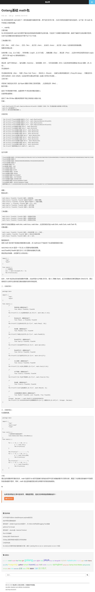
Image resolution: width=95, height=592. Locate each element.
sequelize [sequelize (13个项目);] (49, 565)
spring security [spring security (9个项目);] (86, 565)
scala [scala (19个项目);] (44, 565)
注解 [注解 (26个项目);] (36, 568)
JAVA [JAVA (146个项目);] (46, 560)
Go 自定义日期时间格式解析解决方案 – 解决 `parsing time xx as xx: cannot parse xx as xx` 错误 (31, 546)
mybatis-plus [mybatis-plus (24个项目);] (71, 561)
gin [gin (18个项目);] (23, 560)
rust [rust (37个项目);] (40, 565)
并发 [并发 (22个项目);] (28, 568)
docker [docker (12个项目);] (6, 560)
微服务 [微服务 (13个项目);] (32, 568)
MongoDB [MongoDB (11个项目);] (57, 560)
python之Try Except (9, 527)
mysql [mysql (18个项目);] (79, 560)
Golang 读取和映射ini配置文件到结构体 (14, 539)
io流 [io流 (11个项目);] (42, 560)
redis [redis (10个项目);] (37, 565)
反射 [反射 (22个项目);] (20, 568)
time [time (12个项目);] (9, 568)
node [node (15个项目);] (86, 560)
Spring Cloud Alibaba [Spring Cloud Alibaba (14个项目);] (75, 565)
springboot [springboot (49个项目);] (57, 564)
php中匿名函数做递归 (9, 520)
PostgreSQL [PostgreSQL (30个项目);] (13, 565)
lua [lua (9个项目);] (53, 560)
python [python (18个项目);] (20, 565)
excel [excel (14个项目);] (10, 560)
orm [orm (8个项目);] (4, 564)
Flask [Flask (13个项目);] (20, 560)
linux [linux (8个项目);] (51, 560)
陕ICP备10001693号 (11, 589)
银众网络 (8, 587)
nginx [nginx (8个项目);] (82, 560)
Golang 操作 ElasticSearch (11, 536)
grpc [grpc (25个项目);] (38, 561)
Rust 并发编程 (7, 533)
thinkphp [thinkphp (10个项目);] (5, 568)
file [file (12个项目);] (17, 560)
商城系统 (13, 587)
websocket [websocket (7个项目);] (16, 568)
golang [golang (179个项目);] (28, 560)
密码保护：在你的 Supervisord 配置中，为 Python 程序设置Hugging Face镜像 (26, 524)
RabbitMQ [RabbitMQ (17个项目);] (32, 565)
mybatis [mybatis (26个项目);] (64, 561)
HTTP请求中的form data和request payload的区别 (17, 517)
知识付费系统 (19, 587)
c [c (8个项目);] (3, 560)
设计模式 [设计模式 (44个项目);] (42, 568)
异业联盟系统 (26, 587)
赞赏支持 (9, 498)
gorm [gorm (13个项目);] (34, 560)
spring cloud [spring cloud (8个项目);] (66, 564)
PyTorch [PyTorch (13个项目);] (25, 565)
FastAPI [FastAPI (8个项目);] (14, 560)
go (12, 15)
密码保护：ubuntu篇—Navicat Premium (15, 530)
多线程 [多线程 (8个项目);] (24, 568)
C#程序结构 (6, 543)
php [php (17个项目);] (6, 565)
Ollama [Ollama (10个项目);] (90, 560)
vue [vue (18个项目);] (12, 568)
